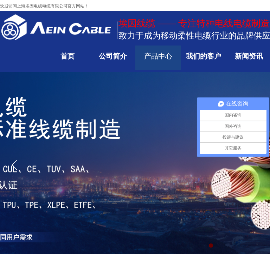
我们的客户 (203, 56)
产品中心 (158, 56)
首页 (67, 56)
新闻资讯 (249, 56)
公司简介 (113, 56)
